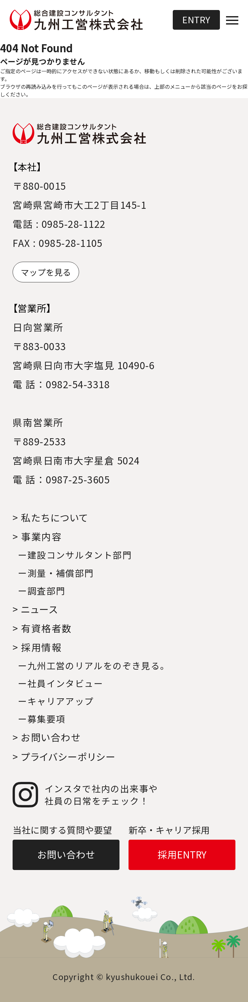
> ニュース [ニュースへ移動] (35, 609)
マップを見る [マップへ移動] (46, 272)
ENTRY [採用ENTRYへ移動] (196, 19)
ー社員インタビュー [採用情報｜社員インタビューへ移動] (60, 683)
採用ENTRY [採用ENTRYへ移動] (182, 854)
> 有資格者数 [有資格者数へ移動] (42, 628)
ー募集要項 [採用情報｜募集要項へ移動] (41, 718)
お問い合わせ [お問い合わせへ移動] (66, 854)
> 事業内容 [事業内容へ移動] (37, 536)
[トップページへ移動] (76, 20)
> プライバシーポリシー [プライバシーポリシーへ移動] (64, 757)
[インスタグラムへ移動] (124, 794)
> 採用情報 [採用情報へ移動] (37, 647)
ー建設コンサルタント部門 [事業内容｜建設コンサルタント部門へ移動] (75, 554)
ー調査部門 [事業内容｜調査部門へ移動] (41, 590)
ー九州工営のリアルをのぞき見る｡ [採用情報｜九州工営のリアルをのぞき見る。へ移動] (91, 665)
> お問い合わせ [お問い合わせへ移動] (47, 737)
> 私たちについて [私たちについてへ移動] (50, 517)
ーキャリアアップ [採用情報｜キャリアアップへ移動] (56, 700)
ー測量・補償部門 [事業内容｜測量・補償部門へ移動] (56, 572)
